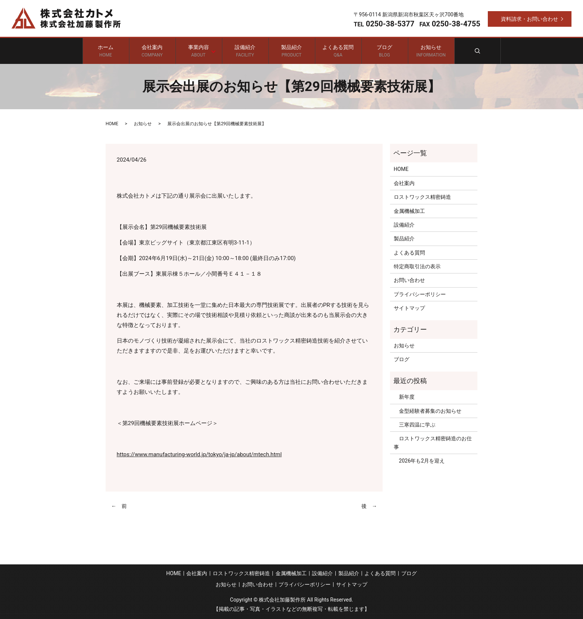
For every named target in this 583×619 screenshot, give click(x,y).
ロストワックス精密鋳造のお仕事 (433, 442)
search (477, 51)
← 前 (119, 506)
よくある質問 (338, 50)
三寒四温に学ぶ (414, 425)
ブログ (384, 50)
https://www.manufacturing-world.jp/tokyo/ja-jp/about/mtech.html (199, 454)
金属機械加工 (409, 211)
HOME (112, 123)
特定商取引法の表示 (417, 266)
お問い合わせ (409, 280)
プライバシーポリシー (420, 294)
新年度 (404, 397)
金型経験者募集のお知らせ (427, 411)
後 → (369, 506)
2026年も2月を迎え (419, 461)
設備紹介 (245, 50)
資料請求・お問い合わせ (529, 19)
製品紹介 (291, 50)
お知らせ (431, 50)
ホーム (106, 50)
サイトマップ (409, 308)
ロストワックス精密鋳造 (422, 197)
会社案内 (152, 50)
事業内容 (197, 50)
